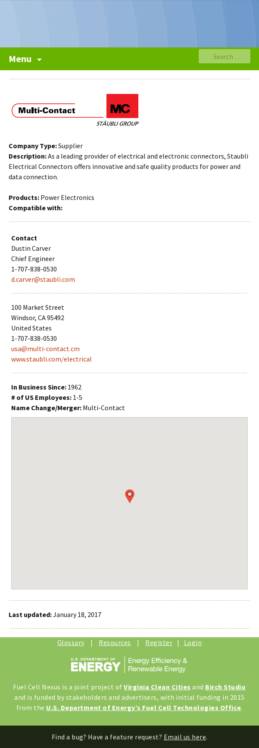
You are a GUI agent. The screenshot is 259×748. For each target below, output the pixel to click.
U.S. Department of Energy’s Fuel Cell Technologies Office (143, 707)
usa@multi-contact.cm (45, 348)
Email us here (185, 736)
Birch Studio (225, 687)
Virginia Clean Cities (157, 687)
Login (193, 642)
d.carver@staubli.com (43, 279)
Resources (115, 642)
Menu (21, 59)
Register (158, 642)
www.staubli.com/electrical (51, 359)
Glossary (70, 642)
